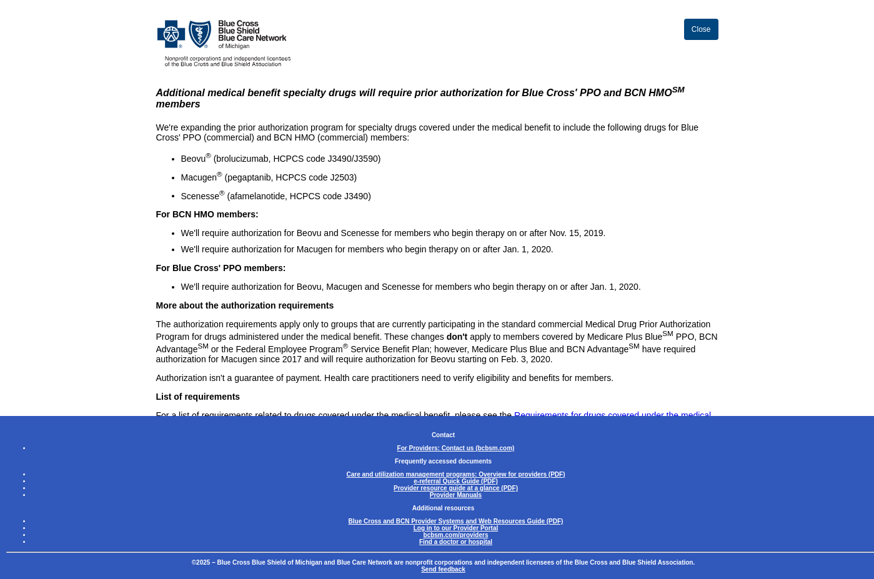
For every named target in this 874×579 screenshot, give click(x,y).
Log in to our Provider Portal (456, 528)
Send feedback (443, 569)
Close (701, 29)
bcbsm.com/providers (456, 535)
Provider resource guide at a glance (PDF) (456, 488)
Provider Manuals (456, 495)
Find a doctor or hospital (455, 541)
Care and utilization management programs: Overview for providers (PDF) (455, 474)
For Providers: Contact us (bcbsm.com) (456, 448)
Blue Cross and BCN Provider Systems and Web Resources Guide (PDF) (456, 521)
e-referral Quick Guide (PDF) (455, 481)
